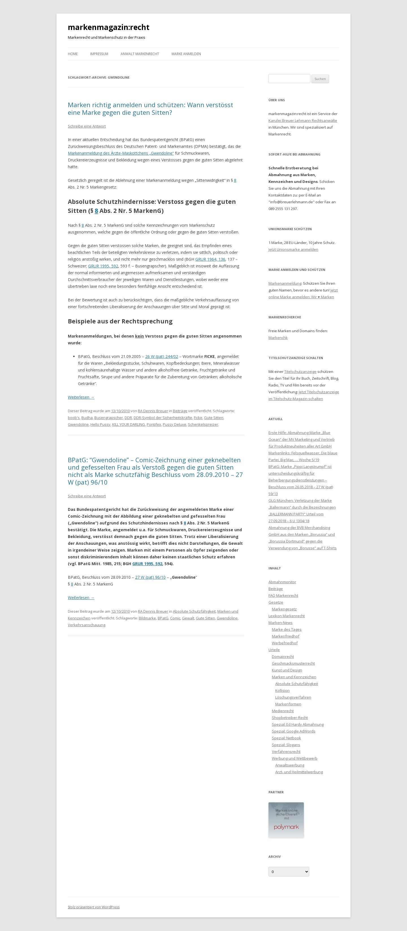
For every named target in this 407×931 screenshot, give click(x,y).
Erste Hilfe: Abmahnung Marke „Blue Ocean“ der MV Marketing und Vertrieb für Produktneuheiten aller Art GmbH (302, 439)
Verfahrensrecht (286, 751)
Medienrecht (283, 710)
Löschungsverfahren (293, 697)
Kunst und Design (287, 670)
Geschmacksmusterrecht (293, 663)
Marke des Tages (287, 629)
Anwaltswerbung (289, 765)
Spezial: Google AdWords (293, 731)
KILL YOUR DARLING (128, 424)
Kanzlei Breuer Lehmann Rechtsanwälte (303, 120)
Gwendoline (78, 424)
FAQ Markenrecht (283, 595)
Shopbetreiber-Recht (290, 717)
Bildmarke (147, 618)
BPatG (163, 618)
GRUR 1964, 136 (210, 259)
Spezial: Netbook (286, 737)
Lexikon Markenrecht (287, 615)
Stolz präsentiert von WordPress (94, 907)
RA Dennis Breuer (153, 410)
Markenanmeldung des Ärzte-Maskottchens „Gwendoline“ (121, 153)
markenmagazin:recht (109, 27)
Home (73, 53)
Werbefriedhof (285, 642)
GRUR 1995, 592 (103, 266)
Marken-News (281, 622)
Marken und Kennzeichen (294, 676)
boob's (74, 417)
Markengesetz (284, 609)
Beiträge (180, 410)
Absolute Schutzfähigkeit (194, 611)
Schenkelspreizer (203, 424)
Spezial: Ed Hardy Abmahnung (298, 724)
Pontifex (154, 424)
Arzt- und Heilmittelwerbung (299, 771)
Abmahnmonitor (282, 581)
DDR (128, 417)
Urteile (274, 649)
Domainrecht (283, 656)
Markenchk (278, 337)
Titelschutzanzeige (300, 371)
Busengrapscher (108, 417)
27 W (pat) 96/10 (150, 577)
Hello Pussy (100, 424)
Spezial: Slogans (286, 744)
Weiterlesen (81, 397)
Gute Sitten (213, 417)
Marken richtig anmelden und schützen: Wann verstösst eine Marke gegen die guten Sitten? (150, 108)
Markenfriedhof (285, 636)
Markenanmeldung (285, 283)
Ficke (198, 417)
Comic (175, 618)
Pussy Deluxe (174, 424)
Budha (87, 417)
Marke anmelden (186, 53)
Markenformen (288, 704)
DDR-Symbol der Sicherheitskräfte (163, 417)
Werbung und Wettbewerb (294, 758)
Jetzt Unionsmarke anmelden (293, 249)
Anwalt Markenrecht (140, 53)
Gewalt (188, 618)
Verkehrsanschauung (86, 624)
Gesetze (276, 602)
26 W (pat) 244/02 (161, 356)
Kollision (282, 690)
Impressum (99, 53)
